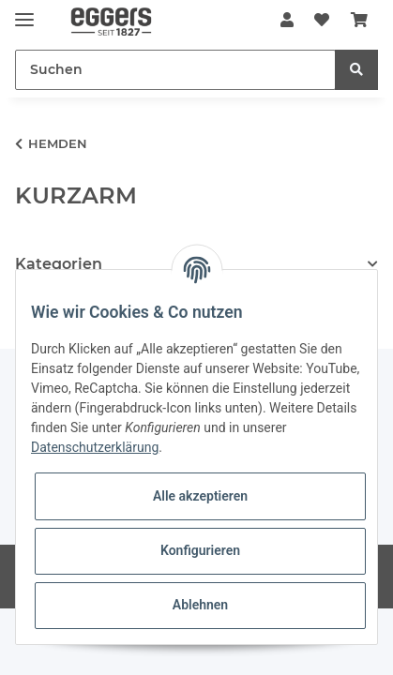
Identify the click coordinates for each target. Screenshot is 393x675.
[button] (287, 20)
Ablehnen (200, 604)
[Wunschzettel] (322, 20)
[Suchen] (175, 70)
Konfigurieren (200, 550)
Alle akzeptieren (200, 495)
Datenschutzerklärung (95, 447)
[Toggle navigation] (24, 11)
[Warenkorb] (359, 20)
